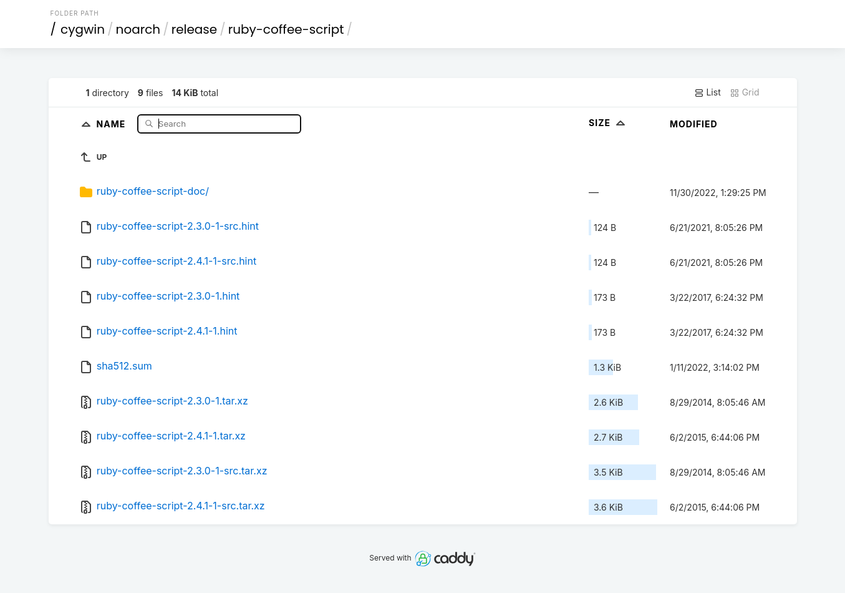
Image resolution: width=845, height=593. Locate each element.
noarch (138, 29)
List (707, 92)
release (194, 29)
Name (112, 123)
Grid (745, 92)
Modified (694, 124)
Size (608, 122)
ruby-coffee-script (286, 29)
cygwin (82, 29)
